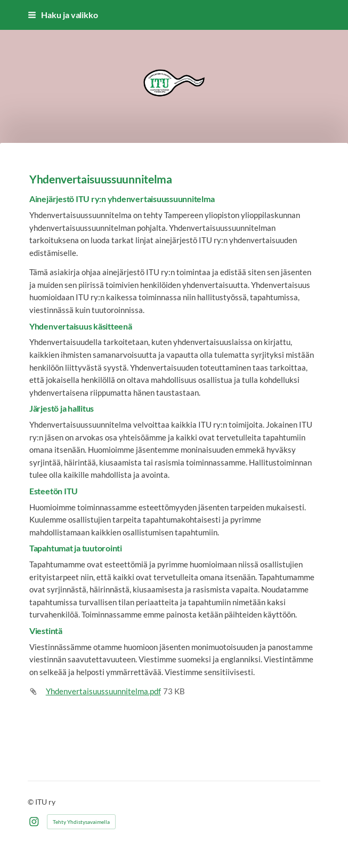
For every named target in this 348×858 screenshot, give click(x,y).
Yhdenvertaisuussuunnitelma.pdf (103, 691)
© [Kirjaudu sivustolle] (31, 801)
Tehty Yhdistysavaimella (81, 822)
